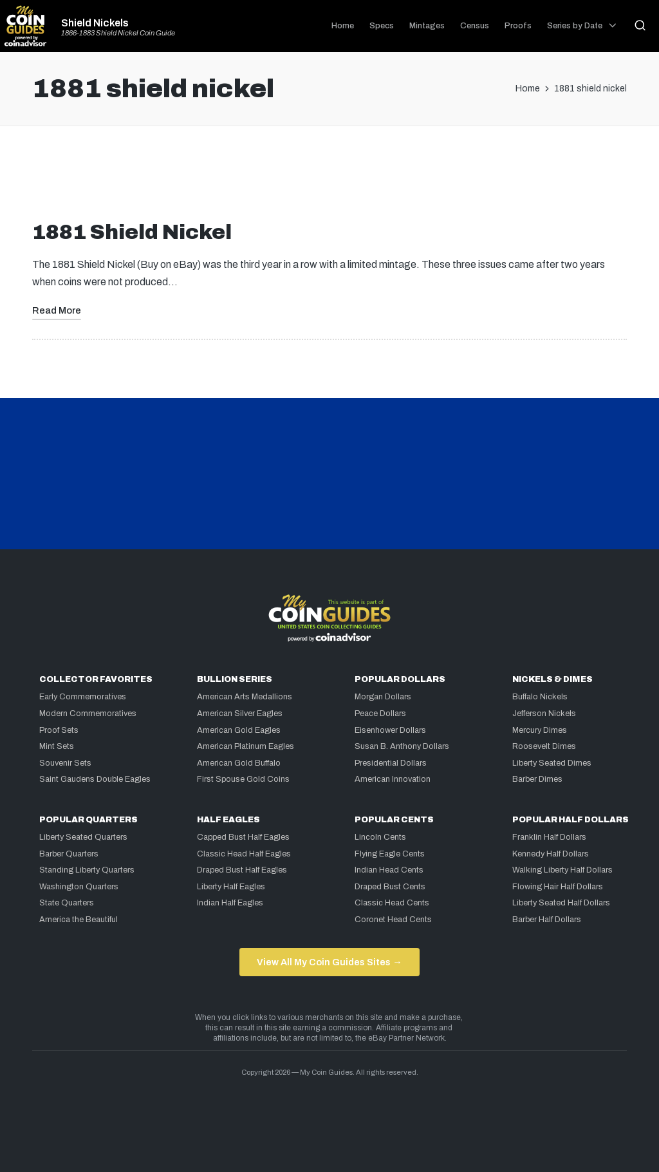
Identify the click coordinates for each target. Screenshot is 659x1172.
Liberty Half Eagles (231, 886)
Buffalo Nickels (540, 696)
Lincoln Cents (380, 837)
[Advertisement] (329, 178)
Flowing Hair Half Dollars (557, 886)
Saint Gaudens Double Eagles (95, 779)
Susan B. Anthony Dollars (402, 746)
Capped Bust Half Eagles (243, 837)
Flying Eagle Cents (390, 853)
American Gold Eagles (239, 730)
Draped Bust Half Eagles (242, 869)
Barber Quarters (68, 853)
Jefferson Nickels (544, 713)
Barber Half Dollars (546, 919)
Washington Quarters (78, 886)
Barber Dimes (537, 779)
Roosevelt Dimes (544, 746)
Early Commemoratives (82, 696)
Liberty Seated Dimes (551, 763)
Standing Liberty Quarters (87, 869)
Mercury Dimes (539, 730)
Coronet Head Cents (393, 919)
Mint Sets (56, 746)
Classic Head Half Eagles (244, 853)
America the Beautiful (78, 919)
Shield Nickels (95, 23)
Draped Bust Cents (390, 886)
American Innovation (393, 779)
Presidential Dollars (391, 763)
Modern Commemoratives (87, 713)
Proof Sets (59, 730)
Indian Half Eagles (230, 902)
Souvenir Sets (65, 763)
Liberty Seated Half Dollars (561, 902)
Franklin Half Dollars (549, 837)
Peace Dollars (380, 713)
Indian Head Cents (389, 869)
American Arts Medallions (244, 696)
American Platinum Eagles (245, 746)
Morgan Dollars (383, 696)
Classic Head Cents (392, 902)
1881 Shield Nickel (132, 232)
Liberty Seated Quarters (83, 837)
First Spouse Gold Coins (243, 779)
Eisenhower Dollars (390, 730)
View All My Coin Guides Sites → (329, 962)
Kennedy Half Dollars (550, 853)
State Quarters (66, 902)
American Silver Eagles (240, 713)
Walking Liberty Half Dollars (562, 869)
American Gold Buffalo (239, 763)
